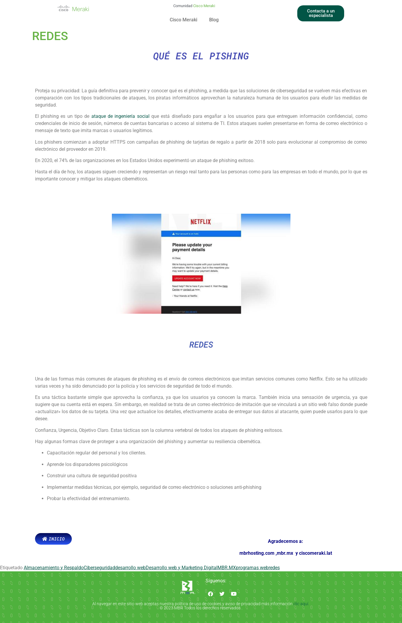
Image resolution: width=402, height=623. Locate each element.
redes (274, 567)
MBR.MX (226, 567)
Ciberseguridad (99, 567)
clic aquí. (301, 603)
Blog (214, 20)
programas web (252, 567)
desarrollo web (130, 567)
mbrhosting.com (256, 553)
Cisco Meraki (183, 20)
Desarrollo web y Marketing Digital (181, 567)
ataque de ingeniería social (120, 116)
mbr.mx (285, 553)
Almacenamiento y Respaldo (54, 567)
